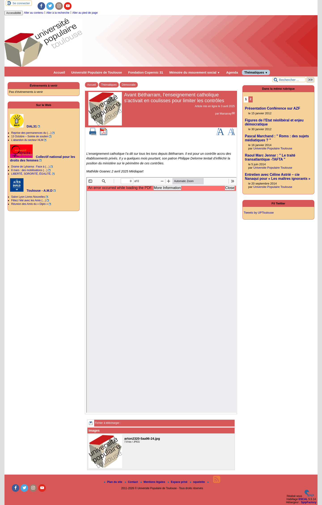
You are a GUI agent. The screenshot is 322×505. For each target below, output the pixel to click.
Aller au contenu (33, 12)
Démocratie (129, 84)
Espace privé (178, 482)
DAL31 (23, 126)
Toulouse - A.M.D (31, 190)
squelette (197, 482)
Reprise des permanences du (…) (31, 132)
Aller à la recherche (57, 12)
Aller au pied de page (84, 12)
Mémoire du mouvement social (194, 72)
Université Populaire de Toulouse (96, 72)
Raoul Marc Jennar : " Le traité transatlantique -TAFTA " (270, 157)
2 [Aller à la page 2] (250, 99)
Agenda (232, 72)
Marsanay (226, 113)
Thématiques (256, 72)
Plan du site (113, 482)
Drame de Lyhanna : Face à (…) (30, 166)
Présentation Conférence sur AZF (272, 108)
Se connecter (21, 3)
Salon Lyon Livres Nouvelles (28, 196)
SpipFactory (308, 502)
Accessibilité (13, 13)
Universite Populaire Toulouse (272, 148)
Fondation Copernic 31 (145, 72)
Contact (132, 482)
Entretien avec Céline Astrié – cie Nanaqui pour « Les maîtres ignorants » (277, 176)
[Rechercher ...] (289, 79)
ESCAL (303, 499)
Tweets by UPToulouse (259, 212)
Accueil (59, 72)
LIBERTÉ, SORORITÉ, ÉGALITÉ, (31, 173)
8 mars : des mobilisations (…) (29, 170)
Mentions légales (153, 482)
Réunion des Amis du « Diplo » (29, 204)
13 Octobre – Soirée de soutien (29, 136)
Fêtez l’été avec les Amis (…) (28, 200)
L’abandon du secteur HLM (27, 140)
